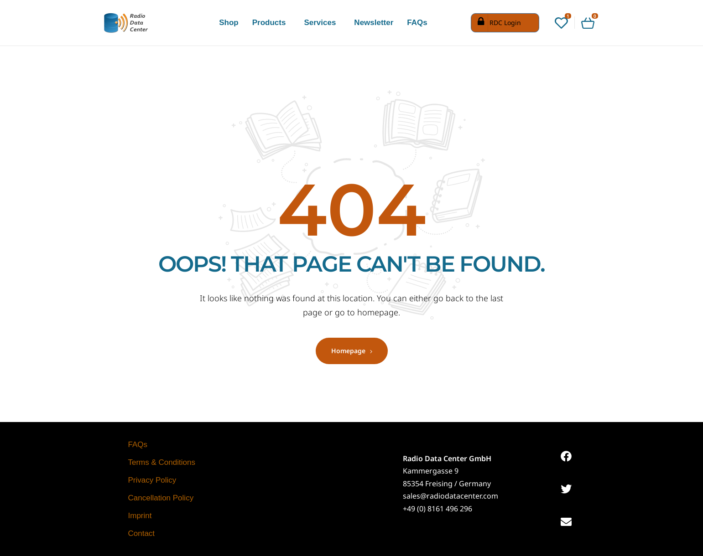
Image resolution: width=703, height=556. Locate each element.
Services (320, 22)
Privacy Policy (152, 480)
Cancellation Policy (161, 498)
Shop (229, 22)
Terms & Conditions (161, 462)
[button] (271, 22)
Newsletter (373, 22)
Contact (141, 533)
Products (269, 22)
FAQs (417, 22)
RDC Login (497, 23)
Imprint (140, 515)
